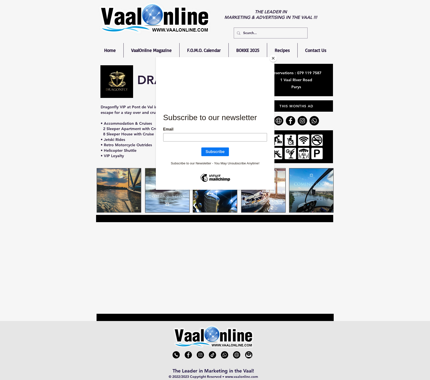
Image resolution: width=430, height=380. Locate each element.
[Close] (273, 58)
